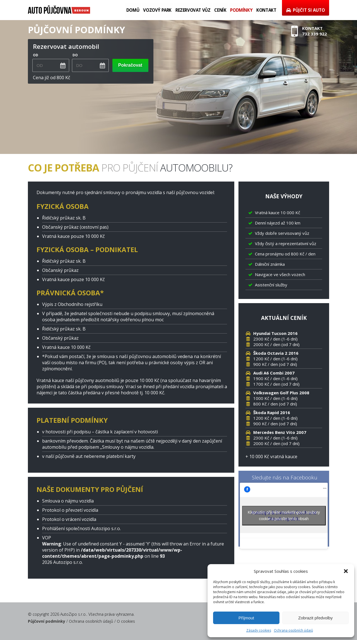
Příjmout (246, 617)
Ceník (221, 10)
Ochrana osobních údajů (293, 630)
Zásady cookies (258, 630)
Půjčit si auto (305, 10)
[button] (346, 571)
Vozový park (158, 10)
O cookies (126, 621)
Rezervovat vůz (193, 10)
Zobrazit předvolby (315, 617)
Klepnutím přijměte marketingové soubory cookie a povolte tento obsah (284, 515)
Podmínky (241, 10)
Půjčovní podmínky (46, 621)
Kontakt (266, 10)
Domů (134, 10)
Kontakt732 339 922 (309, 31)
